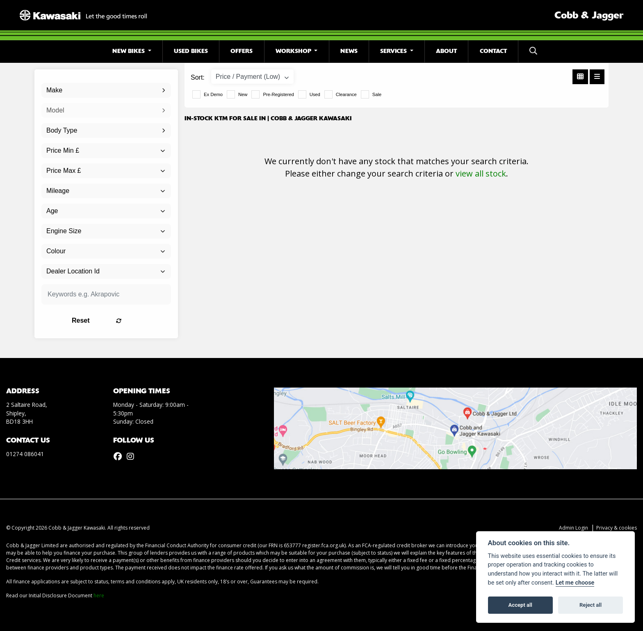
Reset (128, 320)
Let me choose (575, 582)
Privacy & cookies (616, 527)
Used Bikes (191, 51)
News (349, 51)
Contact (493, 51)
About (446, 51)
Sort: (198, 77)
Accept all (520, 605)
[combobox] (106, 90)
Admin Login (573, 527)
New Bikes (129, 51)
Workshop (294, 51)
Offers (241, 51)
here (98, 595)
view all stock (481, 173)
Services (394, 51)
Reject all (590, 605)
